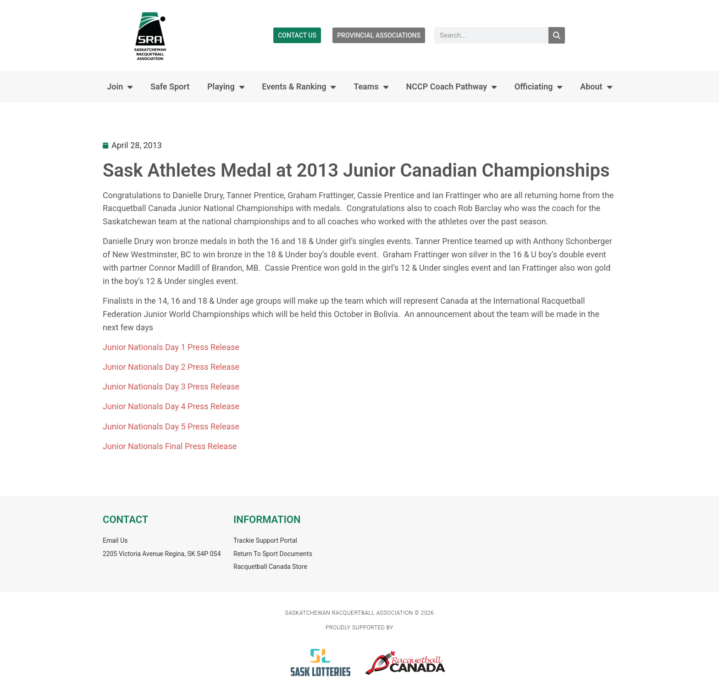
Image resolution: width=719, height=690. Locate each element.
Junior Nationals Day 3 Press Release (171, 386)
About (596, 86)
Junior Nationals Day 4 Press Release (171, 406)
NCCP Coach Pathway (451, 86)
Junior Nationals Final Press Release (170, 446)
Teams (371, 86)
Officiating (538, 86)
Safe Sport (169, 86)
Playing (225, 86)
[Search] (556, 35)
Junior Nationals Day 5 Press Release (171, 426)
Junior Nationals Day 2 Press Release (171, 367)
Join (120, 86)
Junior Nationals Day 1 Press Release (171, 347)
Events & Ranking (299, 86)
